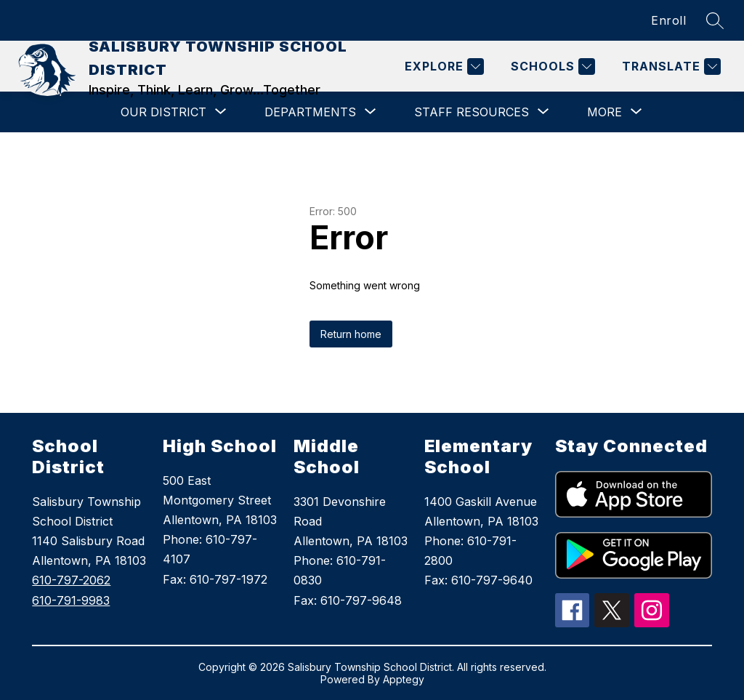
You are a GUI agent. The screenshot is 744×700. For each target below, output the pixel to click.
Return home (350, 334)
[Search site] (715, 20)
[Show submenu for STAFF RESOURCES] (471, 112)
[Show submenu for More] (604, 112)
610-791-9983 (71, 600)
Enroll (668, 20)
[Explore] (442, 66)
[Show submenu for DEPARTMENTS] (310, 112)
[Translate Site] (669, 66)
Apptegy (403, 679)
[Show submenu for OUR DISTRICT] (163, 112)
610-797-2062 (71, 580)
